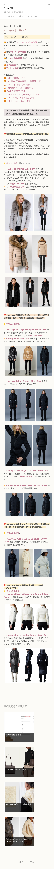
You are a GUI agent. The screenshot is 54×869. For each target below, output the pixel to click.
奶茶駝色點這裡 (35, 336)
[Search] (49, 3)
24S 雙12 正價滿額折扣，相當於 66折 (24, 81)
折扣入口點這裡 (12, 324)
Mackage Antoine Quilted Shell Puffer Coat (27, 471)
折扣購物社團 (16, 58)
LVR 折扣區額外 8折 (16, 78)
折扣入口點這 (11, 163)
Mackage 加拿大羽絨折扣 (19, 84)
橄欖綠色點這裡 (25, 477)
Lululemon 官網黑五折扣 (19, 101)
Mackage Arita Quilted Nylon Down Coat (26, 330)
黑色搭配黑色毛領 (17, 187)
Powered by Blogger (27, 862)
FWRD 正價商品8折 (16, 91)
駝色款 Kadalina (17, 184)
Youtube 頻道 (12, 68)
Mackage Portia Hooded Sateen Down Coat (27, 635)
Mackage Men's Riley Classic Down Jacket (27, 485)
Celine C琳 (8, 8)
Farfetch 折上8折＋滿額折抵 (20, 88)
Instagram (11, 65)
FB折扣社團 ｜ (9, 16)
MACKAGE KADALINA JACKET (20, 169)
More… (43, 16)
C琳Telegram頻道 (18, 51)
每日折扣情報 (14, 692)
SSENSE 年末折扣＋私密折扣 (20, 98)
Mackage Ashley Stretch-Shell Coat (24, 381)
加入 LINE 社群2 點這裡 (27, 42)
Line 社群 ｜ (20, 16)
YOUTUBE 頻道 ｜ (33, 16)
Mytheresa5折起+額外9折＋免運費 (23, 94)
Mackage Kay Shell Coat (17, 338)
